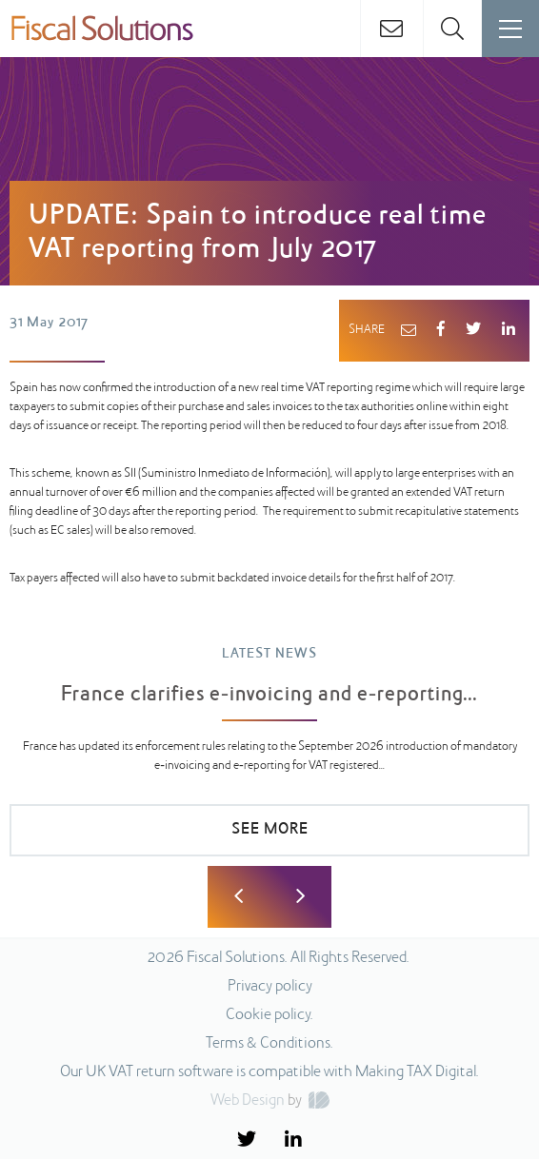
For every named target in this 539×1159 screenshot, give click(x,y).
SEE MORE (270, 829)
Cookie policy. (269, 1015)
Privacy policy (270, 986)
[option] (269, 760)
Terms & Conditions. (269, 1043)
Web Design (247, 1101)
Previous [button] (239, 897)
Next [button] (300, 897)
